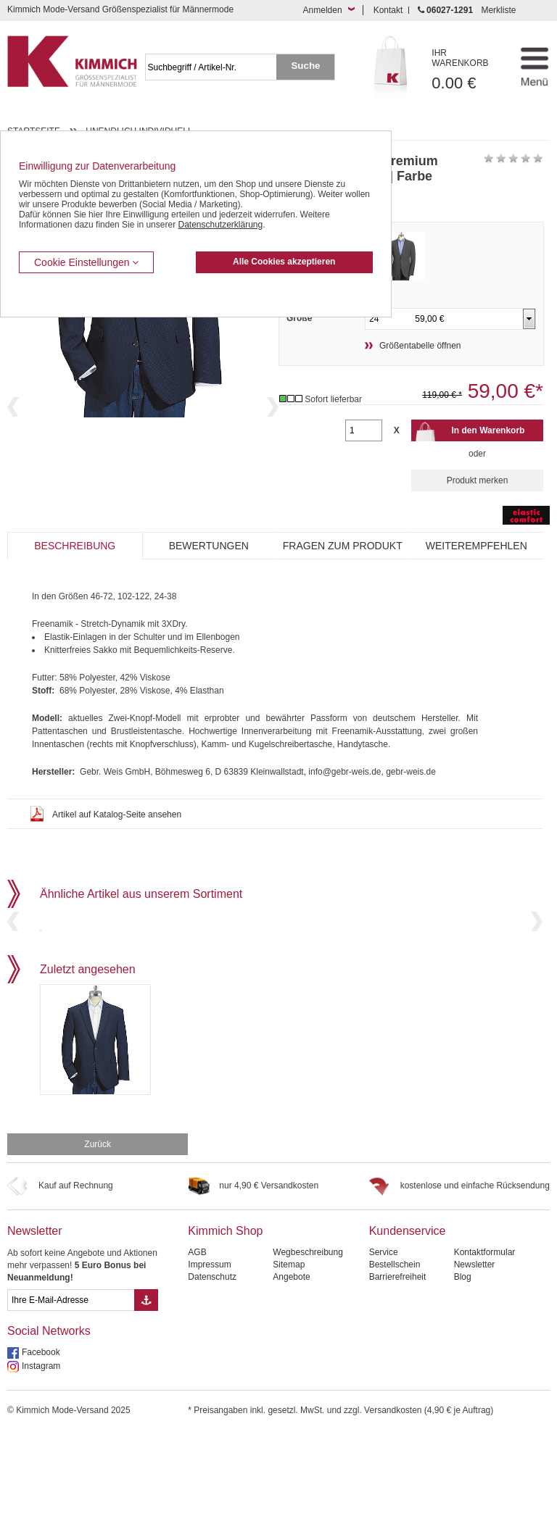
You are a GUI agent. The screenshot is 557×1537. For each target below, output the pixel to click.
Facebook (41, 1455)
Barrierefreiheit (397, 1380)
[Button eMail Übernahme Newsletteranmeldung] (146, 1403)
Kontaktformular (485, 1355)
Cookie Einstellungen (86, 262)
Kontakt (388, 10)
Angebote (291, 1380)
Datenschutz (212, 1380)
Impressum (209, 1367)
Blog (462, 1380)
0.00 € (468, 70)
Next (272, 454)
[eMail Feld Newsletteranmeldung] (70, 1403)
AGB (197, 1355)
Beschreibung (74, 545)
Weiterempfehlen (476, 545)
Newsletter (34, 1334)
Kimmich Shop (225, 1334)
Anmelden (322, 10)
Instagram (41, 1469)
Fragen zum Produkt (343, 545)
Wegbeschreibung (308, 1355)
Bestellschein (395, 1367)
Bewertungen (209, 545)
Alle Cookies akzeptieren (284, 262)
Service (383, 1355)
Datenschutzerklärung (220, 225)
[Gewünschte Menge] (363, 430)
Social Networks (49, 1434)
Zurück (97, 1247)
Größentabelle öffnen (420, 346)
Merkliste (498, 10)
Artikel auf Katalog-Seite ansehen (116, 814)
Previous (13, 454)
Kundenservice (407, 1334)
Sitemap (289, 1367)
